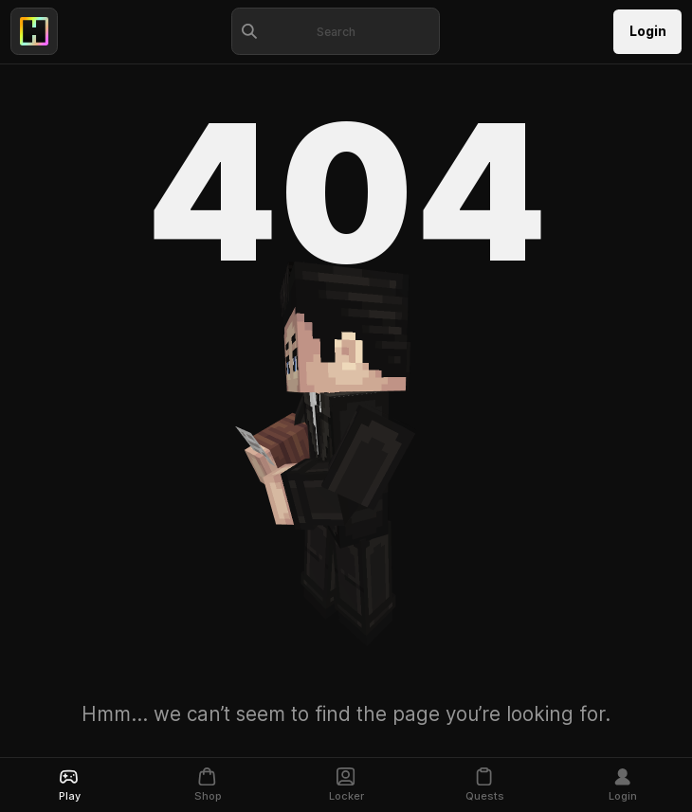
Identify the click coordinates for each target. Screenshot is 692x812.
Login (647, 31)
